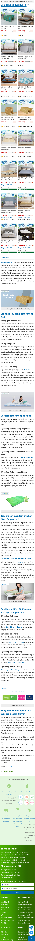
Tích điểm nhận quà (7, 878)
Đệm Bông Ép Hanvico (24, 147)
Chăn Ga (3, 912)
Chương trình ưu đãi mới (8, 870)
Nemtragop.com (23, 934)
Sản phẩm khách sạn (7, 920)
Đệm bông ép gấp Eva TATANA (7, 27)
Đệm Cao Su (5, 907)
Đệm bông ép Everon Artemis (24, 211)
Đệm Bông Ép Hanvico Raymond (24, 242)
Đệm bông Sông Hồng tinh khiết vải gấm (8, 148)
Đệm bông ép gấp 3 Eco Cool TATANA (25, 57)
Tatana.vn (21, 937)
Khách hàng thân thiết (25, 905)
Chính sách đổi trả (24, 915)
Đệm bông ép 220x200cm (27, 1)
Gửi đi (17, 892)
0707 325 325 (22, 857)
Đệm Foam (4, 910)
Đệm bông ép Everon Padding (7, 88)
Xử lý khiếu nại (23, 902)
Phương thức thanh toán (26, 918)
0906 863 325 (20, 860)
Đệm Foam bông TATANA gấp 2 (25, 27)
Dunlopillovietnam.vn (25, 932)
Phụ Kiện (4, 923)
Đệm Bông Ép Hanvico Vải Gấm (25, 179)
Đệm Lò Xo (4, 905)
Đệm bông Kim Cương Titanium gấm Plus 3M (25, 118)
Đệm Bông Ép (14, 1)
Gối (2, 915)
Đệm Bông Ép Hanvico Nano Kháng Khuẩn (7, 179)
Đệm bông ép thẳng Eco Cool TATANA (8, 57)
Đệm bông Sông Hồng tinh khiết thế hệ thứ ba (8, 211)
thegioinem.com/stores (21, 863)
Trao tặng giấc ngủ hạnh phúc (10, 875)
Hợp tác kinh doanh (24, 907)
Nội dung (6, 257)
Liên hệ (3, 937)
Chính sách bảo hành (24, 910)
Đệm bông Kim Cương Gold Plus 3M (24, 88)
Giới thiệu (4, 932)
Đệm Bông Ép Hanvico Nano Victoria (7, 242)
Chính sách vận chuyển (25, 912)
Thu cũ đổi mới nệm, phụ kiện (10, 872)
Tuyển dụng (4, 934)
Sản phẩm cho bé (6, 918)
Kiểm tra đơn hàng (24, 923)
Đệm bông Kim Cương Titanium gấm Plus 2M (7, 118)
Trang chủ (5, 1)
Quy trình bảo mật (24, 920)
